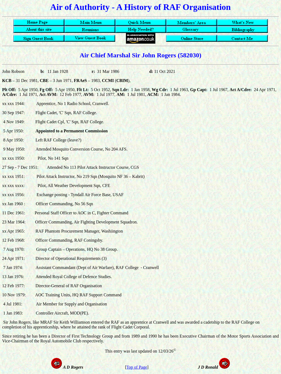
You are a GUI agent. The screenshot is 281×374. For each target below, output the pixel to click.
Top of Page (136, 367)
